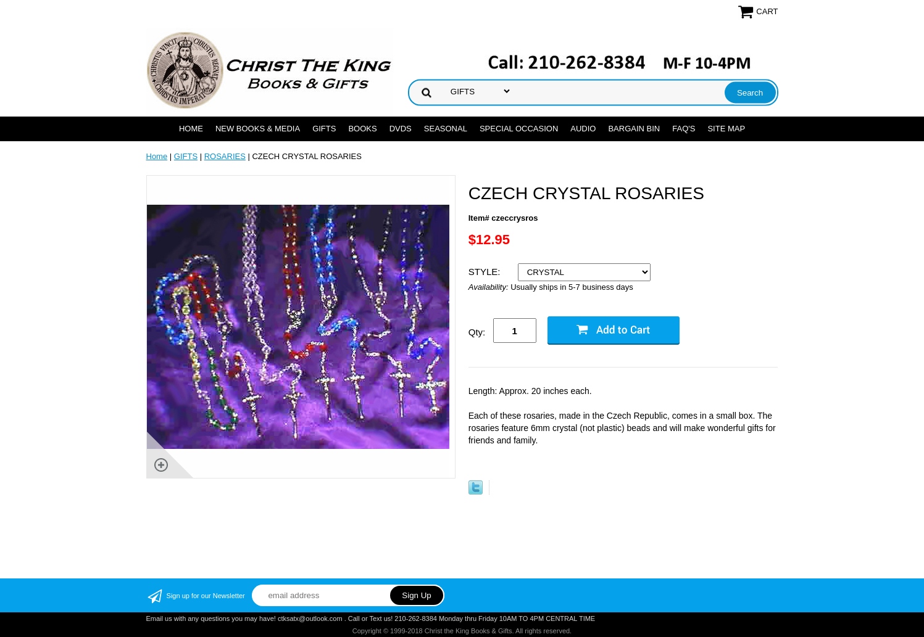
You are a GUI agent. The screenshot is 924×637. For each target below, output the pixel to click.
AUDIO (583, 128)
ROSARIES (225, 156)
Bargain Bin (634, 128)
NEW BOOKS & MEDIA (257, 128)
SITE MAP (726, 128)
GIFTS (324, 128)
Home (191, 128)
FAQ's (683, 128)
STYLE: (485, 271)
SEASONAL (445, 128)
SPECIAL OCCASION (519, 128)
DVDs (400, 128)
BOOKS (362, 128)
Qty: (477, 332)
